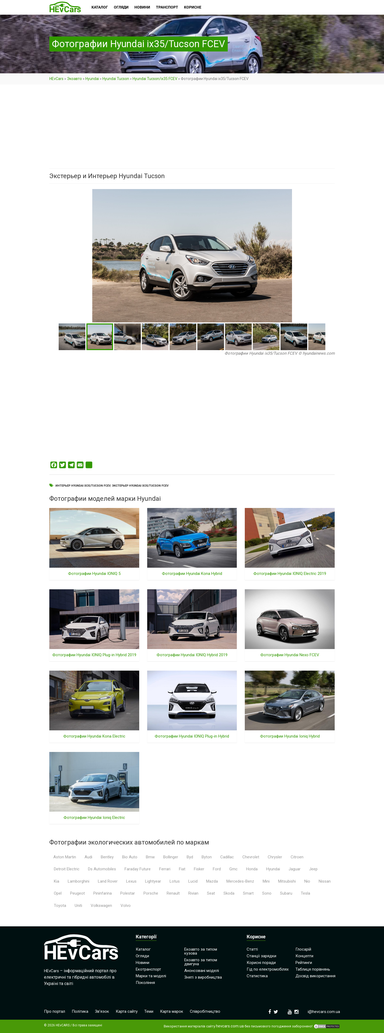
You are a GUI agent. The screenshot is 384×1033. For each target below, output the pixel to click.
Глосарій (303, 949)
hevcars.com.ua (230, 1026)
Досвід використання (315, 976)
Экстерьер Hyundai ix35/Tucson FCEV (140, 485)
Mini (266, 881)
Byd (190, 857)
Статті (252, 949)
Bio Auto (129, 857)
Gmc (233, 869)
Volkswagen (101, 905)
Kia (56, 881)
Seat (211, 893)
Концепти (304, 956)
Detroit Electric (66, 869)
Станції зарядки (261, 956)
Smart (248, 893)
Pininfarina (102, 893)
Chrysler (275, 857)
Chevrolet (250, 857)
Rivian (193, 893)
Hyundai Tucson (115, 79)
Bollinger (170, 857)
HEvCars (56, 79)
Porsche (150, 893)
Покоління (145, 982)
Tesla (305, 893)
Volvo (126, 905)
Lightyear (153, 881)
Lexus (131, 881)
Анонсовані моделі (201, 970)
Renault (173, 893)
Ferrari (164, 869)
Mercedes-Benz (240, 881)
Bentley (107, 857)
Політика (80, 1011)
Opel (58, 893)
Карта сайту (127, 1011)
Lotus (175, 881)
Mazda (212, 881)
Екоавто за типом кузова (200, 951)
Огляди (142, 956)
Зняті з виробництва (203, 977)
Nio (307, 881)
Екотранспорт (148, 969)
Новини (142, 962)
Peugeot (77, 893)
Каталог (143, 949)
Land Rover (108, 881)
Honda (252, 869)
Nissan (325, 881)
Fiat (182, 869)
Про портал (54, 1011)
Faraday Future (138, 869)
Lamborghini (78, 881)
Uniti (78, 905)
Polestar (127, 893)
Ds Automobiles (102, 869)
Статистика (257, 976)
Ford (217, 869)
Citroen (297, 857)
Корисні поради (261, 962)
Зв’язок (102, 1011)
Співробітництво (205, 1011)
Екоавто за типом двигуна (200, 962)
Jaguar (295, 869)
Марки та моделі (151, 976)
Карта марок (171, 1011)
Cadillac (227, 857)
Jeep (313, 869)
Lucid (193, 881)
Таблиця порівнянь (312, 969)
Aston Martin (64, 857)
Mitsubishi (287, 881)
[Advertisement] (192, 128)
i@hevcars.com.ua (324, 1011)
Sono (266, 893)
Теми (148, 1011)
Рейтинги (303, 962)
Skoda (228, 893)
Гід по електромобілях (268, 969)
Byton (207, 857)
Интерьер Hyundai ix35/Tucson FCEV (82, 485)
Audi (88, 857)
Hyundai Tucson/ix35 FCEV (155, 79)
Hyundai (92, 79)
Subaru (286, 893)
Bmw (150, 857)
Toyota (60, 905)
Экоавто (74, 79)
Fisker (199, 869)
